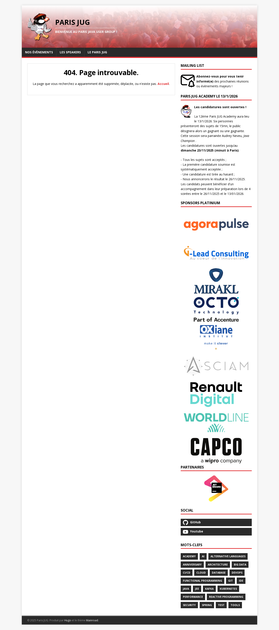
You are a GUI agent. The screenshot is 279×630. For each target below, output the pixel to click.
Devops (237, 572)
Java (186, 589)
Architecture (218, 564)
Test (221, 605)
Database (219, 572)
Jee (197, 589)
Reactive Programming (226, 597)
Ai (203, 556)
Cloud (201, 572)
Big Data (240, 564)
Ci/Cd (186, 572)
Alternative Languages (228, 556)
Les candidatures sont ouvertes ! (220, 107)
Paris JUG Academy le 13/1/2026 (209, 96)
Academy (189, 556)
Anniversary (192, 564)
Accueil (163, 84)
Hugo (67, 620)
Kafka (209, 589)
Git (230, 581)
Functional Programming (202, 581)
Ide (241, 581)
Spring (207, 605)
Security (189, 605)
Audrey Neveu (232, 136)
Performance (193, 597)
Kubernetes (228, 589)
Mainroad (92, 620)
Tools (235, 605)
